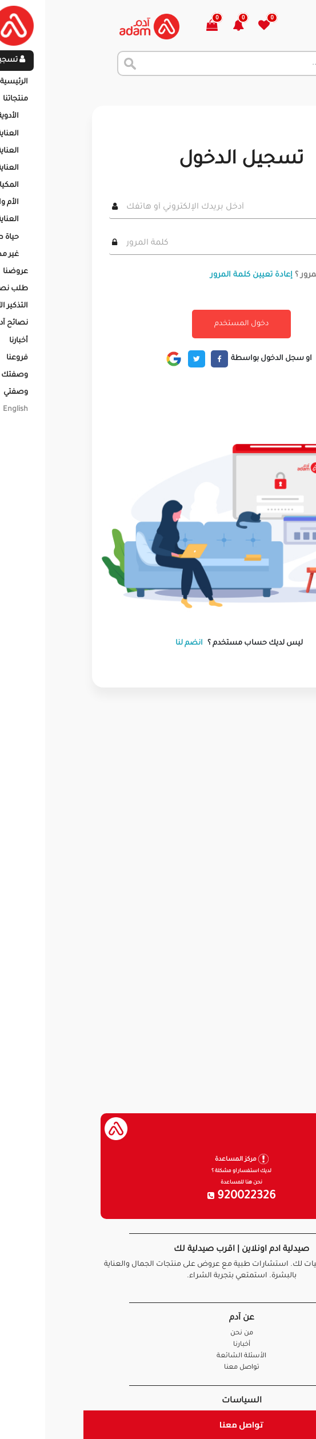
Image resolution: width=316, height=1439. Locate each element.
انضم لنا (105, 643)
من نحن (158, 1333)
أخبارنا (158, 1345)
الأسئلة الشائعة (158, 1356)
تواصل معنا (158, 1424)
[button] (161, 26)
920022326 (158, 1196)
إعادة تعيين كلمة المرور (168, 275)
